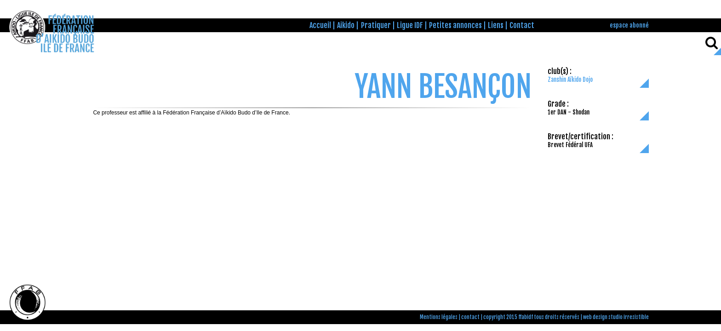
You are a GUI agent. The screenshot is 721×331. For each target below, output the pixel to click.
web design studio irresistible (616, 317)
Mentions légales (439, 317)
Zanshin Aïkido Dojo (570, 79)
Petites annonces (455, 25)
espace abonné (629, 25)
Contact (521, 25)
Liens (496, 25)
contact (470, 317)
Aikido (346, 25)
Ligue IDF (410, 25)
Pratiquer (376, 25)
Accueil (320, 25)
